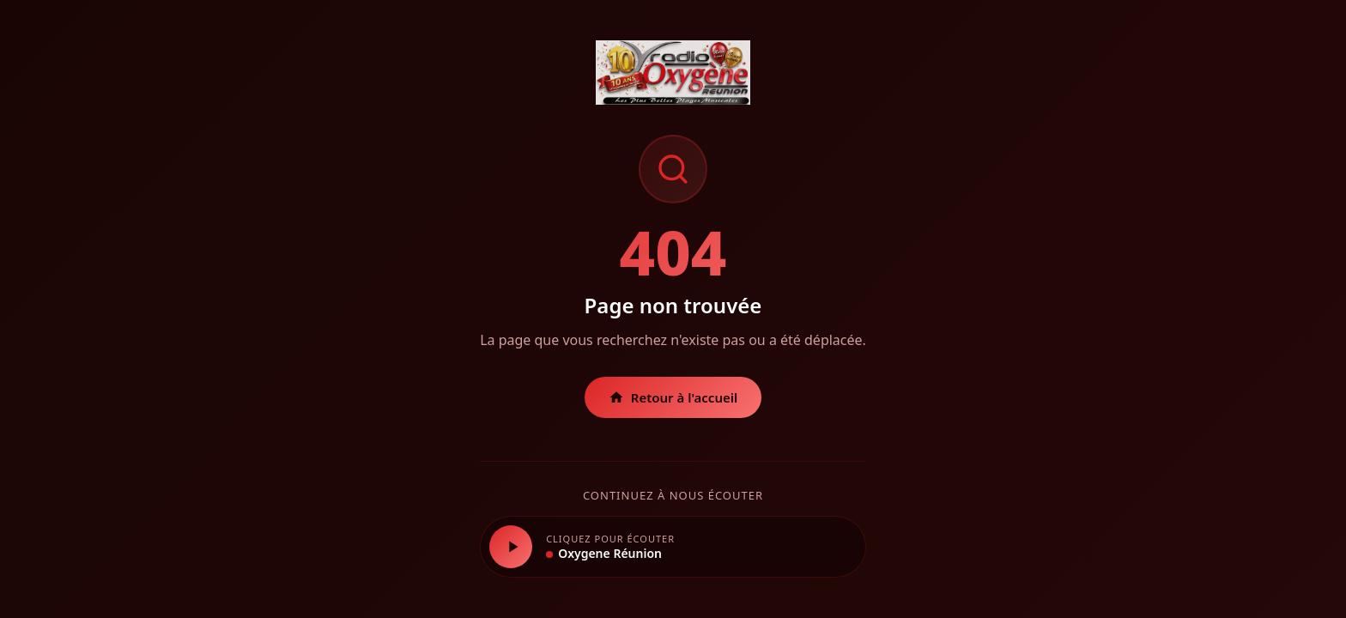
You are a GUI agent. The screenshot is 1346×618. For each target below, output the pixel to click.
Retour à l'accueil (673, 397)
